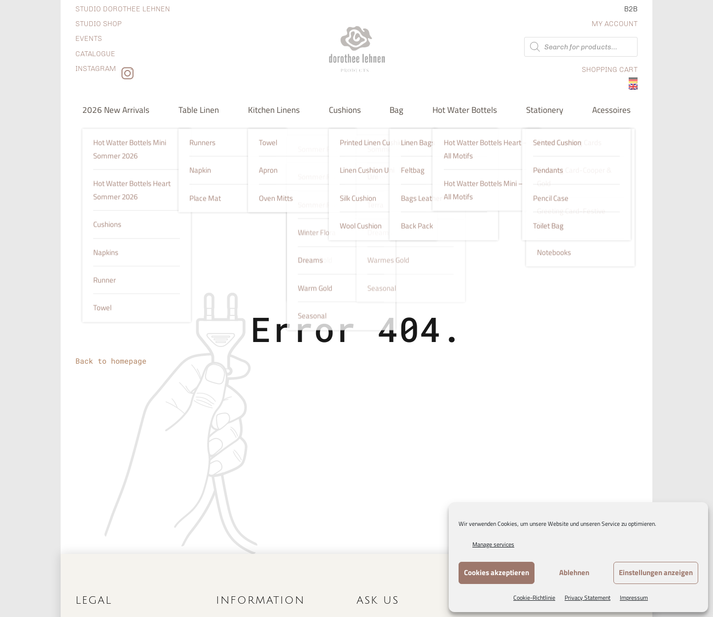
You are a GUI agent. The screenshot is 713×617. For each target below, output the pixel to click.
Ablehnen (574, 572)
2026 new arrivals (115, 109)
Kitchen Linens (274, 109)
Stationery (544, 109)
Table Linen (198, 109)
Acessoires (611, 109)
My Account (615, 24)
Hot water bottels (464, 109)
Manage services (493, 544)
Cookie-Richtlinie (534, 597)
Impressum (634, 597)
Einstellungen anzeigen (656, 572)
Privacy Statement (587, 597)
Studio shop (98, 24)
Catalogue (95, 54)
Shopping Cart (610, 69)
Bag (396, 109)
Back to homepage (110, 361)
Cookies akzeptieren (496, 572)
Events (88, 38)
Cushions (345, 109)
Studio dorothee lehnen (122, 9)
